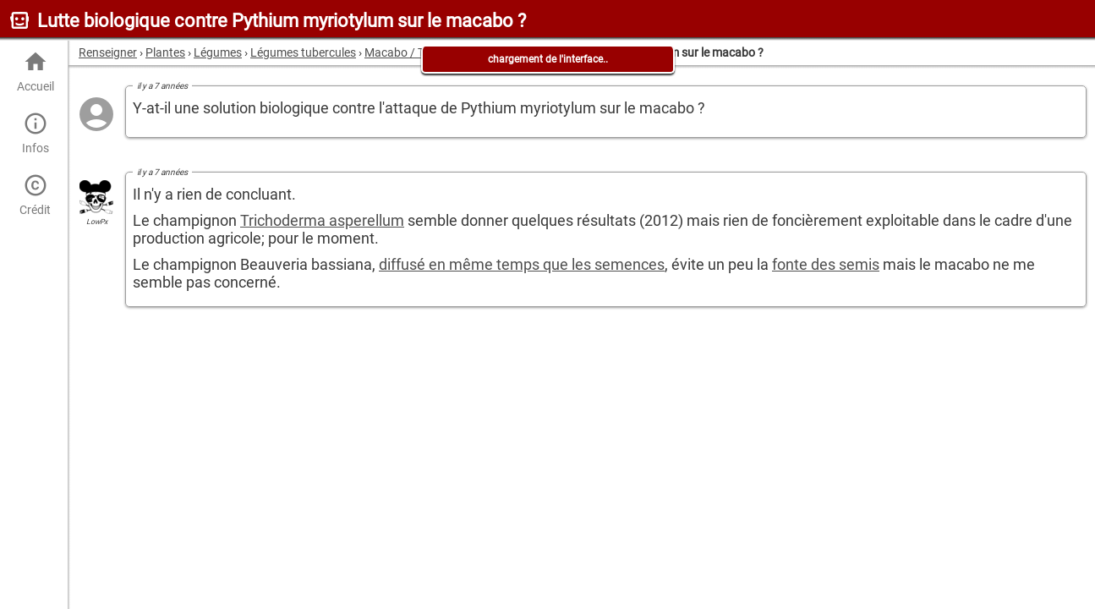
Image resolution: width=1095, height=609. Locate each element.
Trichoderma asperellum (322, 220)
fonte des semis (825, 264)
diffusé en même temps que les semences (522, 264)
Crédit (35, 195)
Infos (35, 133)
